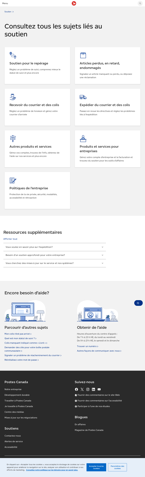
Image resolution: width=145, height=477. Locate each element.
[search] (140, 3)
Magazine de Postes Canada (89, 430)
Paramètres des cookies (117, 467)
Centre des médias (14, 412)
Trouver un (88, 346)
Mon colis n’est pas (18, 334)
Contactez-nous (13, 435)
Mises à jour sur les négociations (21, 417)
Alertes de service (14, 441)
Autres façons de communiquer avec (99, 351)
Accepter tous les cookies (96, 467)
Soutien (8, 11)
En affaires (80, 424)
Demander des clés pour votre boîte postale (27, 349)
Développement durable (17, 395)
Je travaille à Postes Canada (19, 406)
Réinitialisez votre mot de (22, 360)
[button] (10, 239)
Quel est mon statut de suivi (21, 338)
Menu (5, 3)
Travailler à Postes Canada (18, 400)
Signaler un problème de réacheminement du (33, 355)
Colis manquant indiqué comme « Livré (26, 343)
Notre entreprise (13, 389)
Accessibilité (11, 447)
